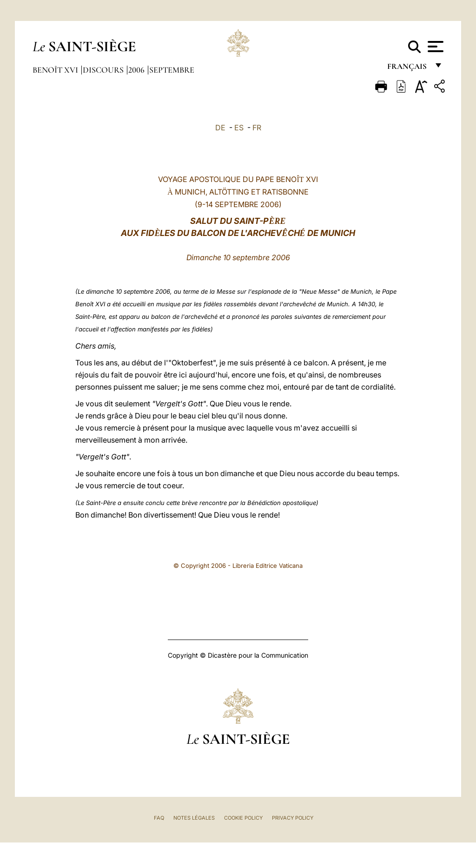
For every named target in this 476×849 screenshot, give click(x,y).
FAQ (159, 818)
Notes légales (194, 818)
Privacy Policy (292, 818)
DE (220, 127)
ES (239, 127)
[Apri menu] (434, 46)
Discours (104, 70)
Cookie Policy (243, 818)
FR (256, 127)
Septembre (171, 70)
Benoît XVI (56, 70)
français (408, 68)
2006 (137, 70)
